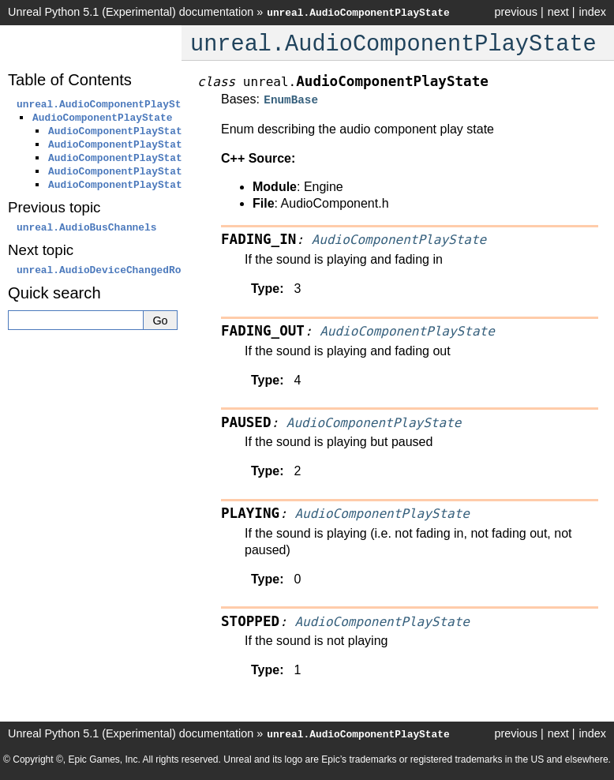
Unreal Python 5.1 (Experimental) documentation (130, 12)
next (558, 12)
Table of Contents (70, 79)
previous (515, 12)
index (592, 12)
